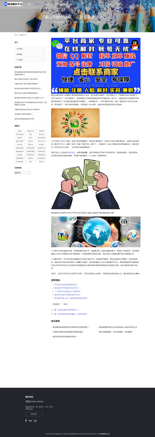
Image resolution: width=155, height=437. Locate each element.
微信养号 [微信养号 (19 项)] (19, 137)
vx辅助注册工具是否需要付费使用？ (27, 84)
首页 (30, 4)
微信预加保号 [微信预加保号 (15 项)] (42, 158)
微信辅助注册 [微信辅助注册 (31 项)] (31, 155)
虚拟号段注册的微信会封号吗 (24, 119)
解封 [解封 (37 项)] (30, 161)
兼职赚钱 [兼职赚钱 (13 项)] (41, 131)
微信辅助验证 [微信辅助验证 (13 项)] (20, 158)
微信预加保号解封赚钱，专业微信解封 (72, 314)
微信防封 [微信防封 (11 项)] (30, 158)
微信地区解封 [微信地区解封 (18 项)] (42, 137)
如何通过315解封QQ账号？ (24, 114)
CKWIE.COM (95, 434)
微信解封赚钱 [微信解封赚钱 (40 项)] (31, 151)
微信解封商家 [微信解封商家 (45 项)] (31, 148)
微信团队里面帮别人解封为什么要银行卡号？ (30, 98)
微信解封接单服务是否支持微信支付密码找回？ (71, 327)
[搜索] (138, 4)
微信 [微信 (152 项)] (30, 134)
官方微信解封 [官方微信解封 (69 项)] (20, 134)
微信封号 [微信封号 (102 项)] (30, 141)
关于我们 (60, 4)
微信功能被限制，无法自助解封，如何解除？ (116, 332)
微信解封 (71, 152)
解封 (85, 98)
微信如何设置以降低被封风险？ (65, 337)
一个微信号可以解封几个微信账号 (67, 291)
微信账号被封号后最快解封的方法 (67, 295)
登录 (144, 4)
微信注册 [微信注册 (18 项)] (19, 144)
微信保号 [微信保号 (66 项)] (41, 134)
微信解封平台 (40, 4)
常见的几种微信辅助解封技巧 (66, 285)
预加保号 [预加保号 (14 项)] (41, 161)
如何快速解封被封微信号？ (68, 310)
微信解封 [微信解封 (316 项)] (41, 144)
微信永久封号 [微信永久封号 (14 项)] (42, 141)
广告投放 (20, 60)
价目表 (51, 4)
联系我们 (20, 54)
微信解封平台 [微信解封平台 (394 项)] (42, 148)
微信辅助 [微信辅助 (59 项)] (19, 155)
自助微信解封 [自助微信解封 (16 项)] (20, 161)
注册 (150, 4)
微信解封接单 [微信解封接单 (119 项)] (20, 151)
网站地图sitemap (105, 434)
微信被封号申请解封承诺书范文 (67, 288)
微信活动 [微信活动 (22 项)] (30, 144)
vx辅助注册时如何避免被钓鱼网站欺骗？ (68, 332)
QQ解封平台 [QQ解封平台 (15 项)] (30, 131)
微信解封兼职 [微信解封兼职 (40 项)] (20, 148)
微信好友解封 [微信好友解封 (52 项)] (20, 141)
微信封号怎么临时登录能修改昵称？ (27, 93)
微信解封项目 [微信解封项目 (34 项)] (42, 151)
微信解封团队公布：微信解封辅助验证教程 (71, 298)
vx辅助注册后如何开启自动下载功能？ (27, 109)
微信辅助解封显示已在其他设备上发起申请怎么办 (118, 327)
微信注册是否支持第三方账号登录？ (27, 79)
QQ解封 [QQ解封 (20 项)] (20, 131)
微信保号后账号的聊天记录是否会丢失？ (28, 88)
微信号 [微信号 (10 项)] (31, 137)
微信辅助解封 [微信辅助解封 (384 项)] (42, 155)
